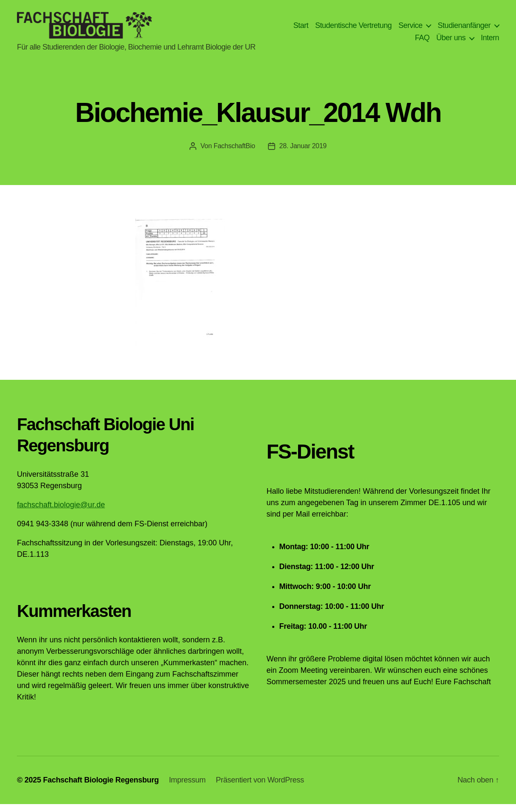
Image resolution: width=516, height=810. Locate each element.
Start (301, 28)
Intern (490, 40)
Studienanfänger (464, 28)
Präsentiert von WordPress (260, 786)
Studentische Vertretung (353, 28)
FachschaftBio (234, 151)
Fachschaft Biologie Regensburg (101, 786)
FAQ (422, 40)
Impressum (187, 786)
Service (411, 28)
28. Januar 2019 (303, 151)
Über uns (451, 40)
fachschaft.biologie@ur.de (61, 510)
